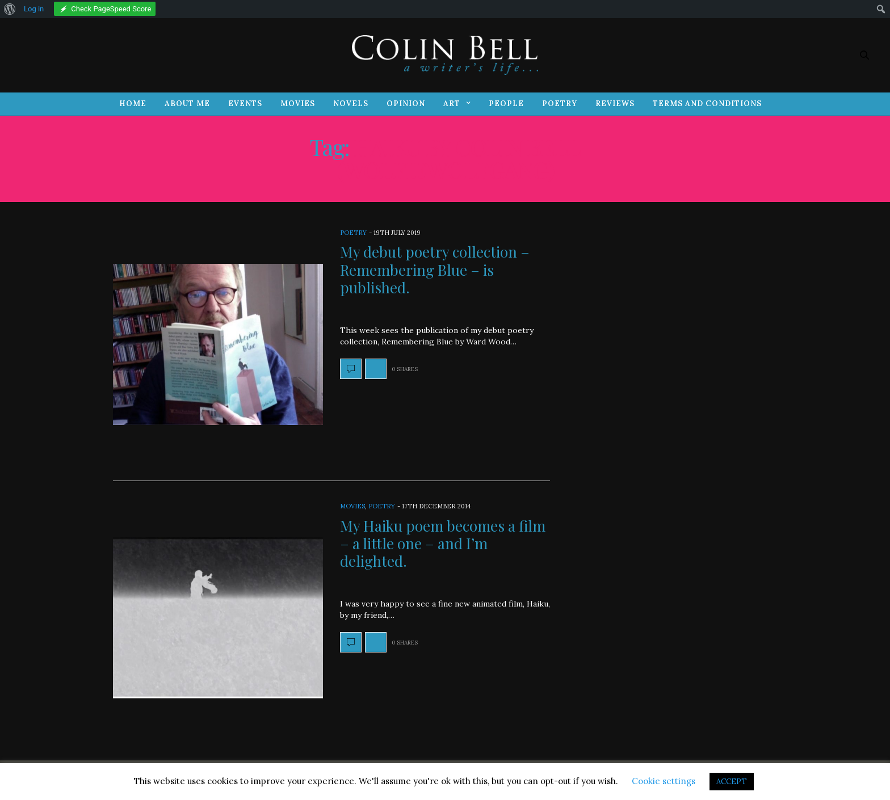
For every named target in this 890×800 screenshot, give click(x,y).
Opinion (406, 103)
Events (245, 103)
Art (451, 103)
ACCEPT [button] (731, 781)
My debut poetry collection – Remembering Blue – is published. (435, 269)
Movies (297, 103)
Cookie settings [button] (663, 781)
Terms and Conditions (707, 103)
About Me (187, 103)
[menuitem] (10, 9)
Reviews (615, 103)
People (506, 103)
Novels (350, 103)
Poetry (559, 103)
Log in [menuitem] (34, 9)
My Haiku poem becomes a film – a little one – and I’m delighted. (442, 543)
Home (132, 103)
